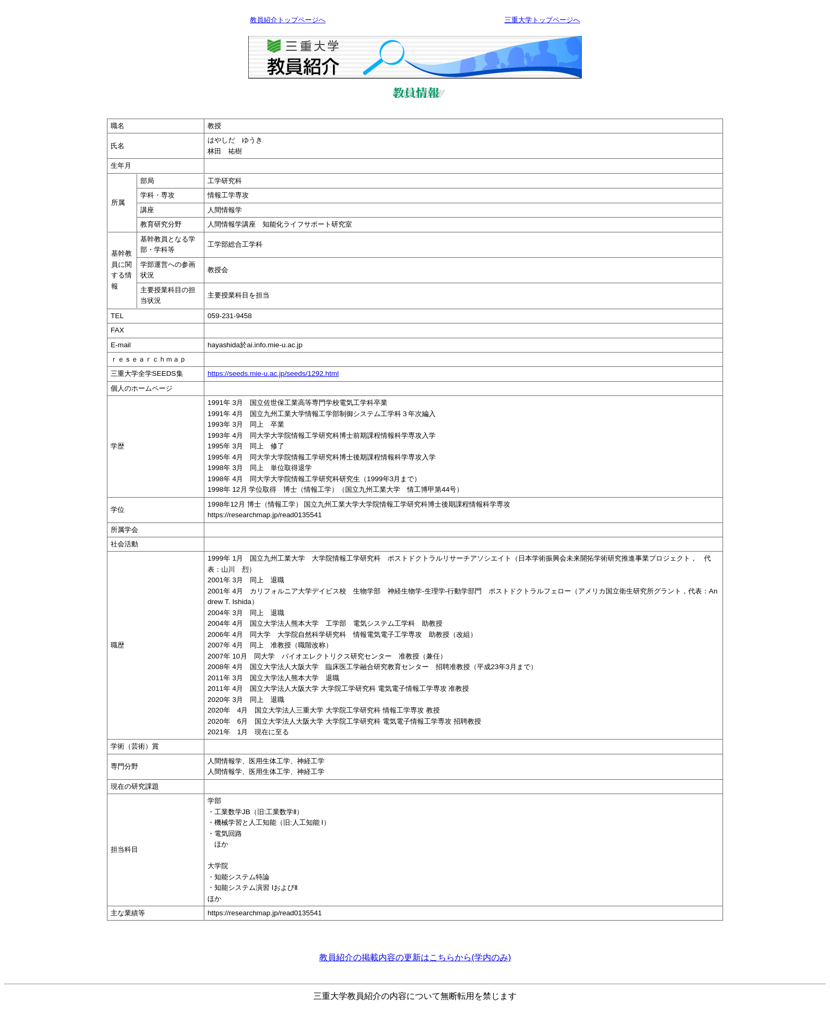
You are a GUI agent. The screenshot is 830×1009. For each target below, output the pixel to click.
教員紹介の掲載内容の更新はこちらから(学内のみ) (415, 957)
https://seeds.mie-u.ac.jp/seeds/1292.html (273, 373)
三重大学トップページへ (542, 20)
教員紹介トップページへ (288, 20)
